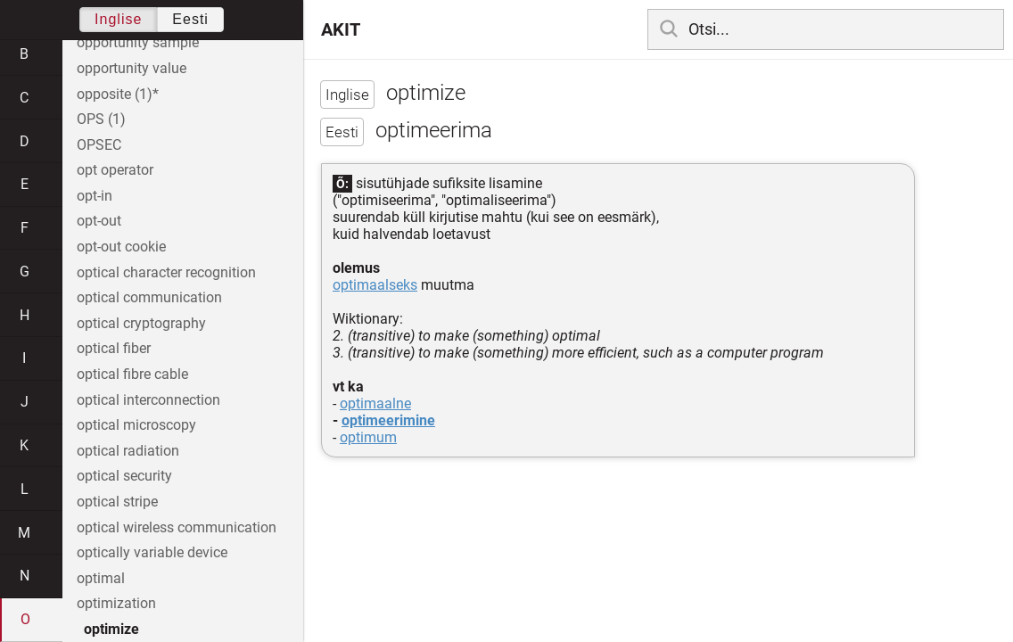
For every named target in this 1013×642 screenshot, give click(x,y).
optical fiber (114, 348)
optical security (124, 475)
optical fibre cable (132, 374)
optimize (111, 629)
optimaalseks (375, 284)
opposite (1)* (118, 94)
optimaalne (375, 403)
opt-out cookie (121, 246)
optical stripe (117, 501)
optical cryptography (141, 323)
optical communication (149, 297)
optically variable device (152, 552)
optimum (368, 437)
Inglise (118, 19)
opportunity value (131, 68)
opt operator (115, 169)
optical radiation (128, 450)
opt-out (99, 220)
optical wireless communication (176, 527)
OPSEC (99, 144)
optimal (101, 578)
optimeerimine (388, 420)
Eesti (190, 19)
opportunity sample (138, 42)
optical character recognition (166, 272)
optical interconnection (148, 399)
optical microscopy (136, 424)
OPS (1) (101, 119)
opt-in (94, 195)
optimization (116, 603)
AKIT (340, 29)
